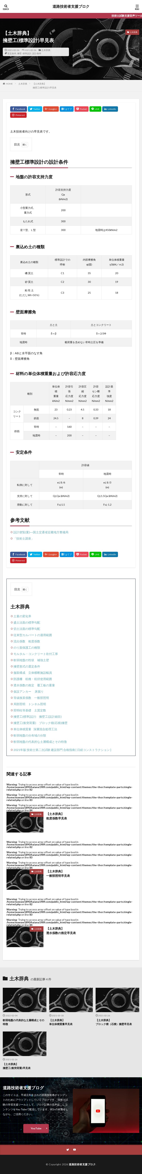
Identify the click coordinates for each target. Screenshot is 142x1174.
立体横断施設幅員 (40, 672)
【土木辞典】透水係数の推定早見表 (61, 931)
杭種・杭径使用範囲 (38, 679)
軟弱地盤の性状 (23, 660)
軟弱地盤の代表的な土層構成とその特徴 (40, 741)
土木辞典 (45, 50)
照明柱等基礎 (22, 710)
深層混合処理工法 (45, 729)
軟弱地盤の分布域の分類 (29, 735)
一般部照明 (41, 697)
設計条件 (36, 53)
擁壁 (19, 53)
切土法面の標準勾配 (26, 628)
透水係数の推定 (23, 685)
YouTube (36, 1128)
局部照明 (19, 704)
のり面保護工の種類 (26, 647)
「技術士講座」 (23, 538)
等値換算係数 (22, 697)
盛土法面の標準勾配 (26, 622)
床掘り (39, 691)
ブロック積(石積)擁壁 (53, 723)
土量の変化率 (22, 616)
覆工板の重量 (46, 685)
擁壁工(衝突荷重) (24, 723)
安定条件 (11, 53)
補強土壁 (43, 660)
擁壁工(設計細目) (50, 716)
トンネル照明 (37, 704)
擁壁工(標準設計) (24, 716)
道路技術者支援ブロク (71, 6)
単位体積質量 (22, 729)
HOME (9, 83)
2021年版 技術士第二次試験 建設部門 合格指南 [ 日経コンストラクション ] (62, 749)
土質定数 (40, 710)
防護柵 (17, 679)
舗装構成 (19, 672)
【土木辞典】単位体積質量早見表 (60, 1022)
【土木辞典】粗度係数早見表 (56, 816)
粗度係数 (34, 641)
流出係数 (19, 641)
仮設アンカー (22, 691)
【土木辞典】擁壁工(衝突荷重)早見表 (17, 1066)
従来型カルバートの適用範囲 (32, 635)
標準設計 (27, 53)
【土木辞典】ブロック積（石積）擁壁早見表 (114, 1022)
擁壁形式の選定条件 (26, 666)
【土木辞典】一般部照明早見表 (58, 873)
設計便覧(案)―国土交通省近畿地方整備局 (40, 532)
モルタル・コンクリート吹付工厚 (35, 653)
